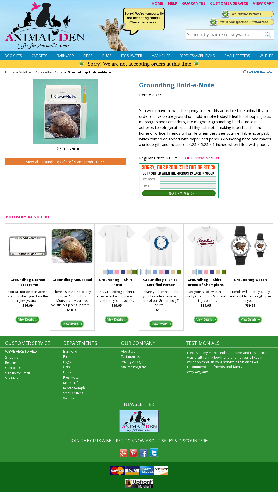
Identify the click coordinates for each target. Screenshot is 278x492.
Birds (88, 55)
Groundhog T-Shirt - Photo (117, 282)
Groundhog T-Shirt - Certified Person (161, 282)
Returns (10, 362)
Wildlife (266, 55)
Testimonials (130, 356)
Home (10, 72)
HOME (157, 3)
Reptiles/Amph (74, 388)
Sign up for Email (17, 373)
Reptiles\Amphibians (197, 55)
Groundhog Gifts (49, 72)
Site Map (11, 378)
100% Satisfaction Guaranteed (244, 22)
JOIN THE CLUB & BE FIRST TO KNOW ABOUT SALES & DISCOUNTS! (137, 441)
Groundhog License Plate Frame (27, 282)
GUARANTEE (193, 3)
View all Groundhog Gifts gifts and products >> (65, 161)
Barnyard (65, 55)
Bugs (107, 55)
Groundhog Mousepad (72, 279)
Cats (66, 367)
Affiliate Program (133, 367)
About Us (128, 351)
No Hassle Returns (246, 13)
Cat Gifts (39, 55)
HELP (172, 3)
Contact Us (13, 368)
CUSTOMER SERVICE (229, 3)
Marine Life (161, 55)
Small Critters (237, 55)
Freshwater (131, 55)
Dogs (67, 372)
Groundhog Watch (250, 279)
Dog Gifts (13, 55)
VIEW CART (263, 3)
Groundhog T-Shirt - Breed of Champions (206, 282)
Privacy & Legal (132, 362)
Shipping (11, 357)
